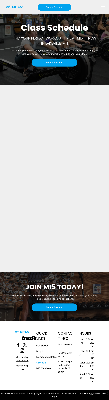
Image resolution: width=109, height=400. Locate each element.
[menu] (102, 5)
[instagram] (22, 351)
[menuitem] (46, 346)
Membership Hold (22, 367)
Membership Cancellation (22, 359)
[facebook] (18, 345)
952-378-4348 (65, 344)
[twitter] (25, 345)
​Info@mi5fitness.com (65, 354)
